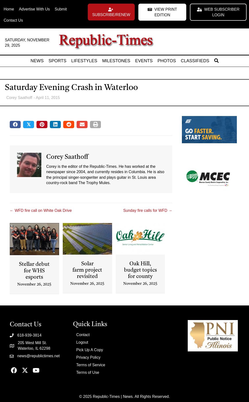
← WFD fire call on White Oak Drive (41, 210)
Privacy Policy (88, 357)
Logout (82, 342)
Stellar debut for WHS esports (34, 271)
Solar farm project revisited (87, 270)
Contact (83, 335)
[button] (111, 12)
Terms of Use (87, 372)
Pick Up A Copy (89, 350)
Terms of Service (90, 365)
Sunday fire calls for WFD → (147, 210)
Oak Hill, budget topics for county (140, 270)
